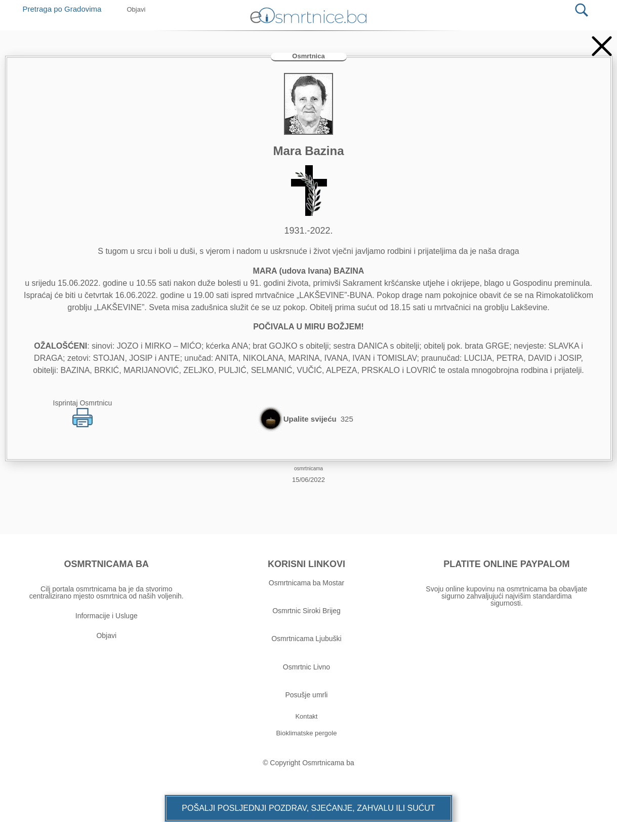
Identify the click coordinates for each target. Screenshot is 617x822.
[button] (308, 808)
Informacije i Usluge (106, 616)
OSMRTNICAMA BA (106, 564)
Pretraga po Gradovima (66, 9)
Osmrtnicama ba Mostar (306, 583)
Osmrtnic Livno (306, 667)
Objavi (106, 635)
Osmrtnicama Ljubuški (306, 638)
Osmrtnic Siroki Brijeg (306, 611)
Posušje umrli (306, 695)
